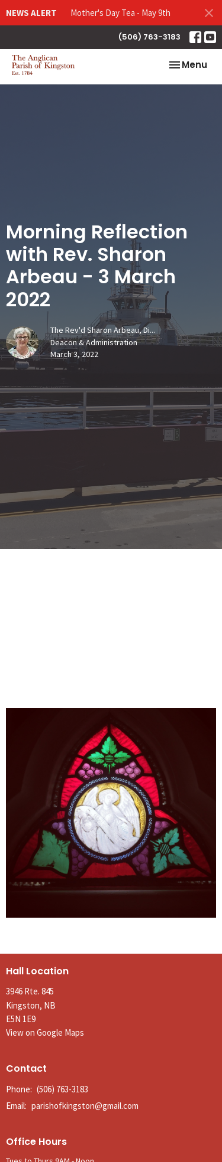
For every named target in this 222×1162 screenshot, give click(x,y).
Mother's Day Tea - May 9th (120, 12)
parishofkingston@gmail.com (85, 1105)
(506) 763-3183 (149, 36)
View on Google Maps (45, 1032)
